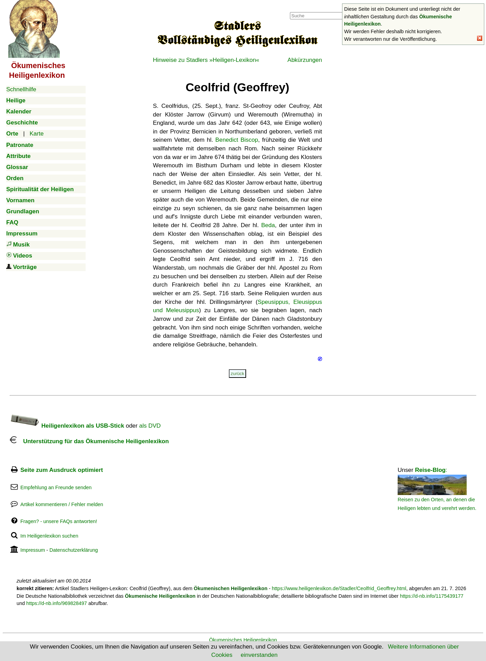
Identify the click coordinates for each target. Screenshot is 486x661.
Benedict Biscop (236, 140)
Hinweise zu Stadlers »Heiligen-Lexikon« (206, 60)
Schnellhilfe (21, 89)
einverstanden (259, 655)
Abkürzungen (305, 60)
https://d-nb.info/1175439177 (432, 596)
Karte (37, 133)
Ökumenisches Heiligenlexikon (243, 640)
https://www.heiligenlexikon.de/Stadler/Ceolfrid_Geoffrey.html (339, 588)
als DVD (150, 425)
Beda (268, 225)
